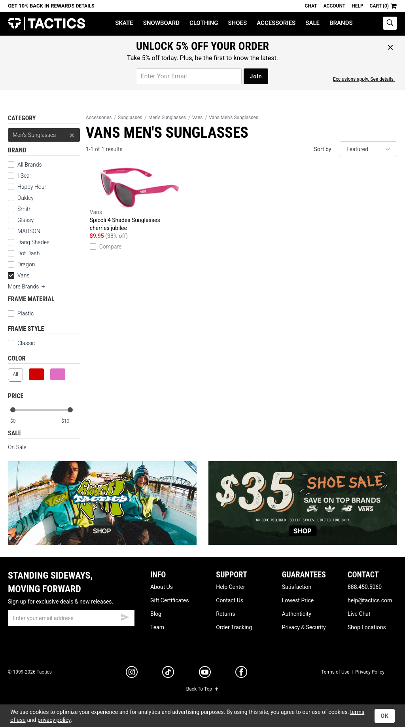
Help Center (230, 587)
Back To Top (202, 689)
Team (157, 627)
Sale (312, 23)
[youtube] (205, 673)
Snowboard (161, 23)
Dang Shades (33, 242)
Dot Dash (28, 253)
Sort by (322, 149)
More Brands (27, 286)
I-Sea (23, 176)
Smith (24, 209)
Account (334, 6)
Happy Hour (31, 187)
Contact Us (229, 600)
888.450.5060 (365, 587)
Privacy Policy (369, 672)
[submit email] (125, 616)
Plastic (25, 313)
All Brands (29, 164)
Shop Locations (367, 627)
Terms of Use (335, 672)
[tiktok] (168, 673)
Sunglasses (130, 117)
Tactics (46, 23)
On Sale (17, 447)
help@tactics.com (370, 600)
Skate (124, 23)
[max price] (70, 421)
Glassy (25, 220)
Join (256, 76)
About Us (161, 587)
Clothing (203, 23)
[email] (71, 618)
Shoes (237, 23)
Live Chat (359, 614)
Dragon (26, 264)
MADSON (28, 231)
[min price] (19, 421)
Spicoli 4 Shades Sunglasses (139, 199)
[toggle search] (390, 23)
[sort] (368, 149)
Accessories (276, 23)
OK (384, 716)
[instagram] (132, 673)
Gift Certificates (169, 600)
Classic (21, 343)
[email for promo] (189, 76)
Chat (311, 6)
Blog (155, 614)
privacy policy (54, 720)
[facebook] (241, 673)
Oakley (25, 198)
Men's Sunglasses (44, 135)
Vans (19, 275)
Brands (341, 23)
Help (357, 6)
